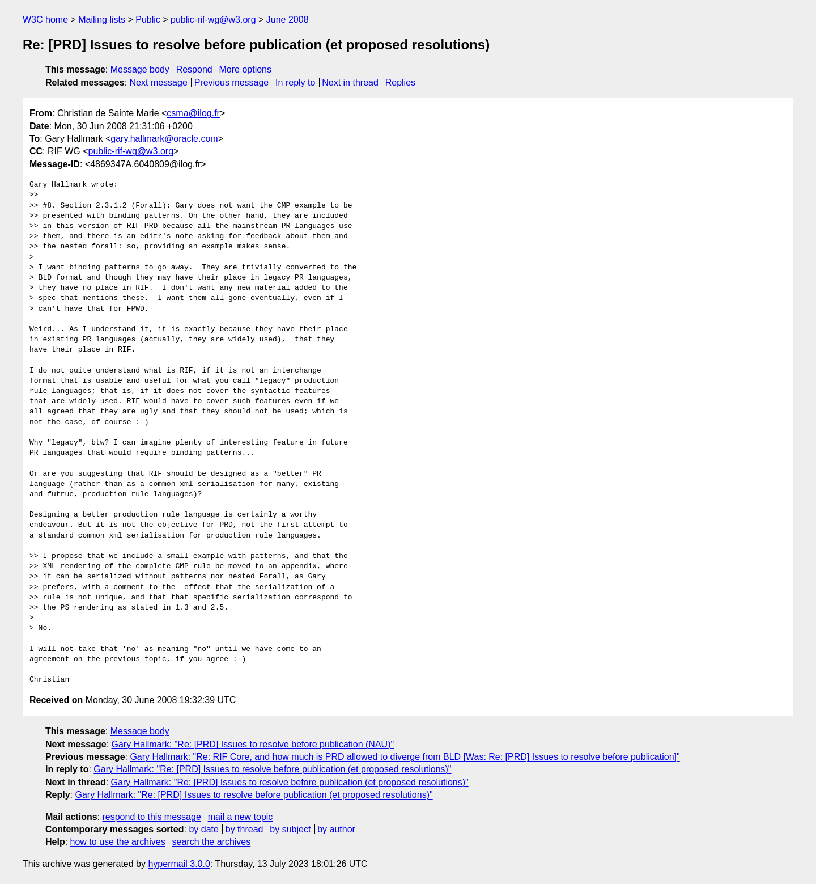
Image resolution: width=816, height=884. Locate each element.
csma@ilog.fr (193, 113)
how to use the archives (117, 842)
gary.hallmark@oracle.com (164, 138)
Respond (194, 69)
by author (336, 829)
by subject (290, 829)
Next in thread (350, 82)
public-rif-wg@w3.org (213, 19)
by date (203, 829)
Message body (139, 69)
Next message (159, 82)
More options (245, 69)
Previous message (231, 82)
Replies (400, 82)
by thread (245, 829)
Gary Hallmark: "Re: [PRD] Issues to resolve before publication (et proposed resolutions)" (272, 769)
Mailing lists (101, 19)
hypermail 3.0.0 (179, 864)
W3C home (45, 19)
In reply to (295, 82)
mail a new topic (240, 817)
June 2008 (287, 19)
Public (147, 19)
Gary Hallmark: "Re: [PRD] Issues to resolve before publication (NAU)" (253, 744)
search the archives (211, 842)
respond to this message (151, 817)
